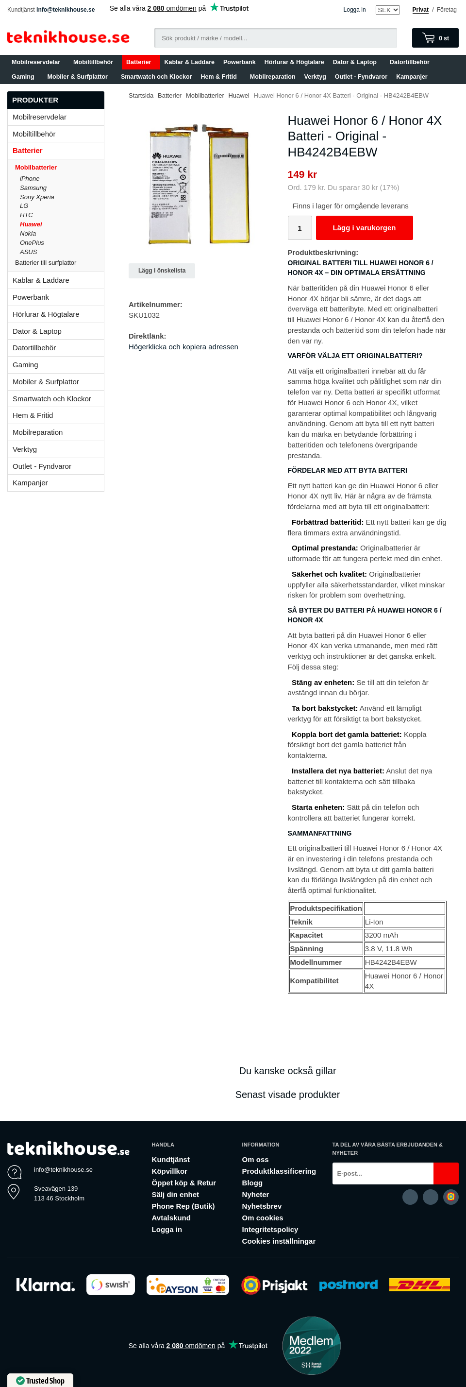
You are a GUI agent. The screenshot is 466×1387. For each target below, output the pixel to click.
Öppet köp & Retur (184, 1183)
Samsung (33, 187)
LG (24, 205)
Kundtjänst (171, 1159)
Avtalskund (171, 1218)
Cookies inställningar (279, 1241)
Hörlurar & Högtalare (294, 62)
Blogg (252, 1183)
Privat (421, 9)
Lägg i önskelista (161, 270)
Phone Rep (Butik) (183, 1206)
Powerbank (239, 62)
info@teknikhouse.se (65, 9)
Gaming (25, 76)
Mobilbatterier (59, 167)
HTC (26, 215)
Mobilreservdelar (38, 62)
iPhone (29, 178)
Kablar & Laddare (190, 62)
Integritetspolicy (270, 1229)
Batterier (140, 62)
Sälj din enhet (176, 1194)
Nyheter (255, 1194)
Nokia (28, 233)
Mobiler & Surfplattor (80, 76)
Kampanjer (412, 76)
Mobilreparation (273, 76)
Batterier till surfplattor (59, 262)
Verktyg (315, 76)
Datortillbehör (412, 62)
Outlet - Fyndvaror (361, 76)
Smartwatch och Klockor (156, 76)
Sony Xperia (37, 197)
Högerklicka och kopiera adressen (183, 346)
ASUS (28, 252)
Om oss (255, 1159)
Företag (447, 9)
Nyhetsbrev (262, 1206)
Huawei (31, 224)
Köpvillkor (169, 1171)
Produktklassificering (279, 1171)
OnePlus (32, 242)
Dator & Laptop (357, 62)
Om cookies (262, 1218)
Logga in (355, 9)
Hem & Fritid (221, 76)
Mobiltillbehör (95, 62)
